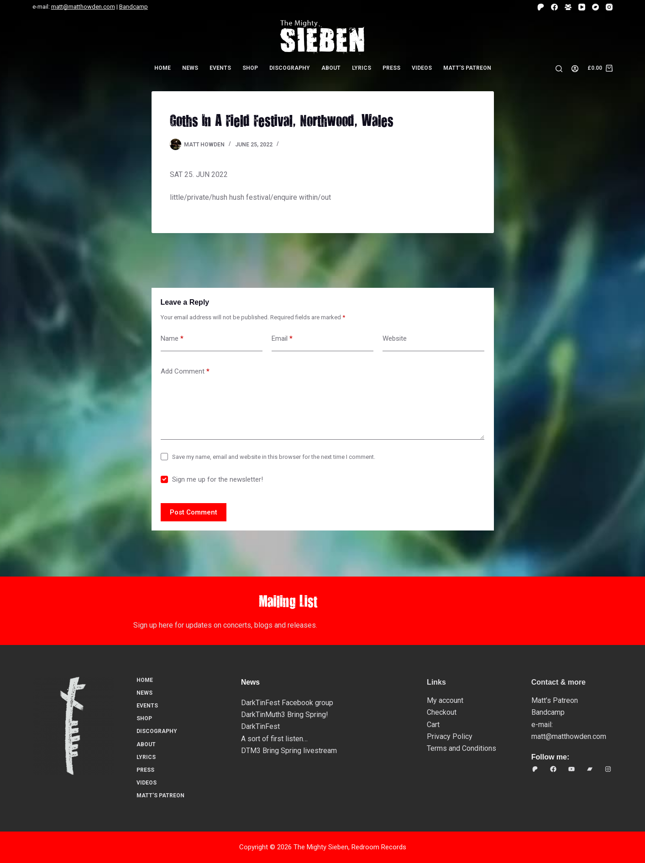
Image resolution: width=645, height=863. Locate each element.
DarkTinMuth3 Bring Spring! (284, 714)
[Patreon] (540, 7)
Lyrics (361, 68)
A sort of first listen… (274, 738)
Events (220, 68)
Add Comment (185, 371)
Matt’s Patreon (467, 68)
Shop (250, 68)
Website (395, 338)
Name (172, 338)
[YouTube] (581, 7)
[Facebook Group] (568, 7)
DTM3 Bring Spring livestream (289, 750)
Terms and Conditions (461, 748)
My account (445, 700)
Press (391, 68)
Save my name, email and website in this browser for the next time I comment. (273, 456)
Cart (433, 724)
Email (282, 338)
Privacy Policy (449, 736)
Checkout (441, 712)
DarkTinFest (260, 726)
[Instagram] (609, 7)
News (190, 68)
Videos (422, 68)
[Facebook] (554, 7)
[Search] (559, 68)
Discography (289, 68)
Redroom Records (378, 847)
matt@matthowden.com (83, 6)
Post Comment (193, 512)
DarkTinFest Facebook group (287, 702)
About (331, 68)
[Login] (575, 68)
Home (162, 68)
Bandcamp (133, 6)
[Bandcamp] (595, 7)
